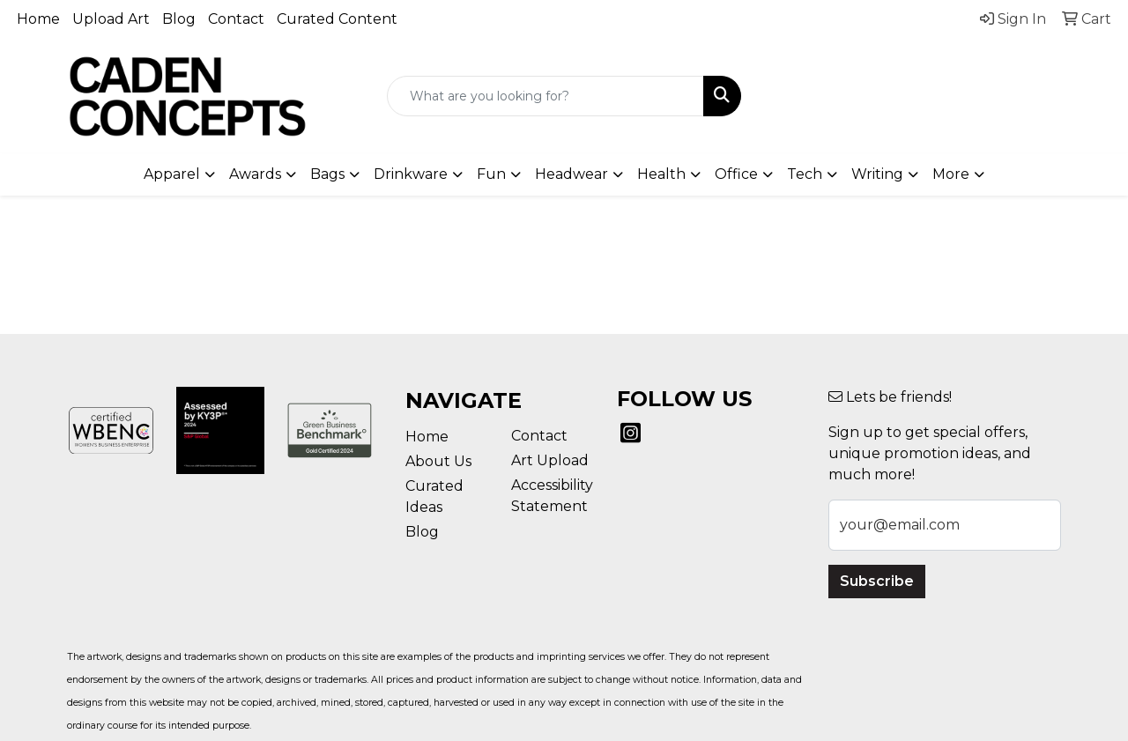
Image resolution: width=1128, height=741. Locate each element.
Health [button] (661, 174)
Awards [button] (255, 174)
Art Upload (550, 460)
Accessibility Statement (552, 496)
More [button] (950, 174)
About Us (438, 461)
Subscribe (877, 581)
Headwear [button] (571, 174)
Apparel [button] (172, 174)
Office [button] (736, 174)
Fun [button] (491, 174)
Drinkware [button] (411, 174)
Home (38, 19)
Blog (179, 19)
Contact (236, 19)
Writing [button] (877, 174)
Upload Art (111, 19)
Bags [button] (327, 174)
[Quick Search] (546, 96)
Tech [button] (804, 174)
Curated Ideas (434, 496)
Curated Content (337, 19)
